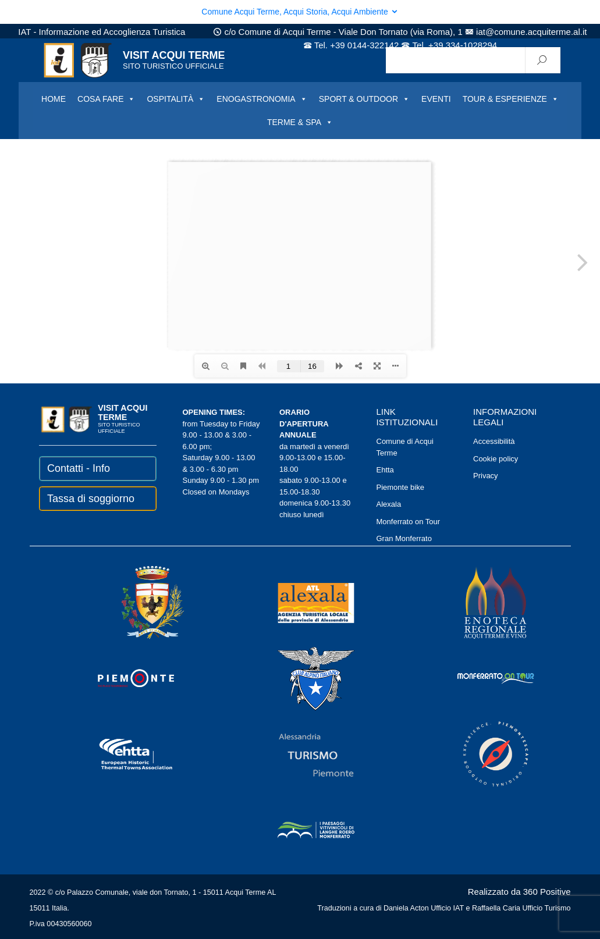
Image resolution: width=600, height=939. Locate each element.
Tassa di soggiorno (90, 498)
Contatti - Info (78, 468)
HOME (53, 99)
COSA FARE (106, 99)
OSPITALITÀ (176, 99)
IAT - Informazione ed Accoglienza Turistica (101, 32)
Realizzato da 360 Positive (519, 892)
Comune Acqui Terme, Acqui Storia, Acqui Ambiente (299, 11)
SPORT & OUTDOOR (364, 99)
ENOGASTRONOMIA (261, 99)
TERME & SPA (300, 122)
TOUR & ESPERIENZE (511, 99)
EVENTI (436, 99)
